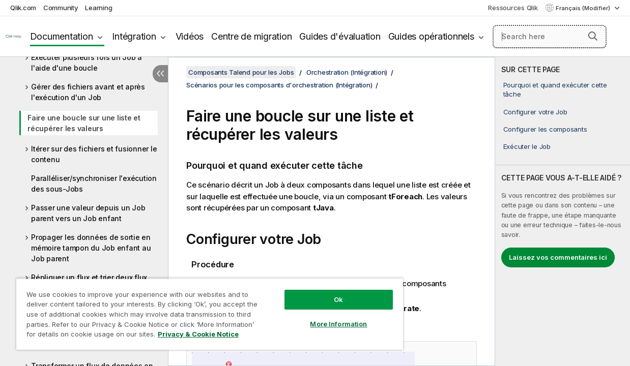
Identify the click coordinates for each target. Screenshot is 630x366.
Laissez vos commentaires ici (558, 257)
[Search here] (550, 36)
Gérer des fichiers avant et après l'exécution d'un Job (88, 92)
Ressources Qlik (512, 8)
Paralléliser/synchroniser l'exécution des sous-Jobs (94, 183)
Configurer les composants (545, 129)
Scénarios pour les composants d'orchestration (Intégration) (279, 85)
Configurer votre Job (535, 112)
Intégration (134, 36)
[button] (592, 36)
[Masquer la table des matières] (160, 73)
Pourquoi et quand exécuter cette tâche (555, 89)
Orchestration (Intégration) (346, 72)
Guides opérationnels (431, 36)
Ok (320, 292)
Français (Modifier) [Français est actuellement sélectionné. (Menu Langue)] (584, 8)
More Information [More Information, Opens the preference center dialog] (320, 316)
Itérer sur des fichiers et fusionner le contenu (94, 154)
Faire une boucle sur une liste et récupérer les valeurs (83, 123)
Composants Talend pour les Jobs (241, 72)
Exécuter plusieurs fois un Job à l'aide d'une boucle (86, 62)
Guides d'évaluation (339, 36)
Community (60, 8)
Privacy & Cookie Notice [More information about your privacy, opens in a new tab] (85, 336)
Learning (98, 8)
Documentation (61, 36)
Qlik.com (23, 8)
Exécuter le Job (527, 146)
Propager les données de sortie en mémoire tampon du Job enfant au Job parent (91, 248)
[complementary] (562, 211)
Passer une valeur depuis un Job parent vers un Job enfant (88, 213)
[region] (199, 310)
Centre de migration (251, 36)
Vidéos (190, 36)
